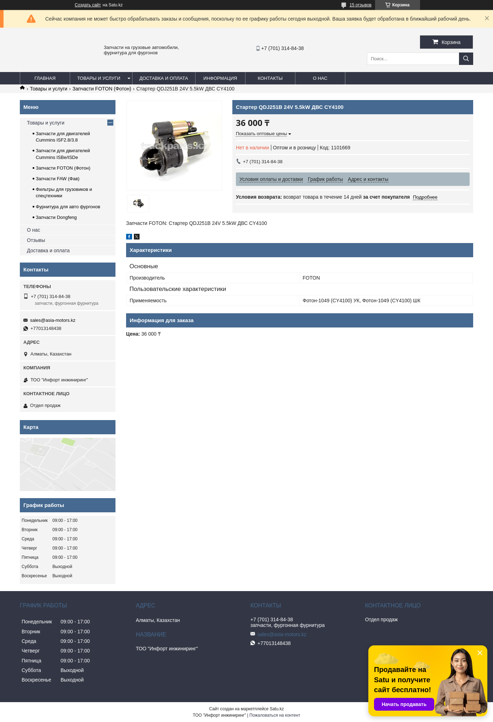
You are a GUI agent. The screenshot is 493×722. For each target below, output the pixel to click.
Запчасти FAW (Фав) (57, 178)
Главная (45, 78)
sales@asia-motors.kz (52, 320)
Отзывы (36, 240)
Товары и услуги (98, 78)
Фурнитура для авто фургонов (68, 206)
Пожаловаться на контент (274, 715)
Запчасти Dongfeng (56, 217)
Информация (220, 78)
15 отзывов (361, 4)
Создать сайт (88, 4)
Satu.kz (277, 708)
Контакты (270, 78)
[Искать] (466, 59)
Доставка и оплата (164, 78)
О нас (320, 78)
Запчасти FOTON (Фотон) (102, 89)
